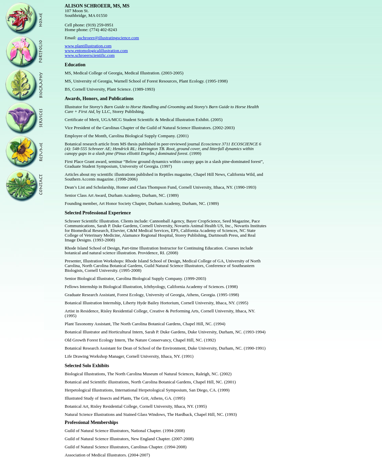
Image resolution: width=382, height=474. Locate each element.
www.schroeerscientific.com (90, 55)
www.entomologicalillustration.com (96, 50)
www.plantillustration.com (88, 45)
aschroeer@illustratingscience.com (108, 37)
